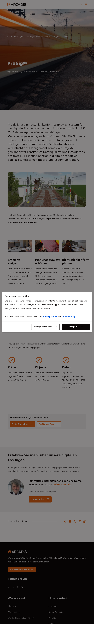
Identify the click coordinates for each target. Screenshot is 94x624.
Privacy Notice (50, 317)
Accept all (73, 327)
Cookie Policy (68, 317)
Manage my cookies (43, 327)
